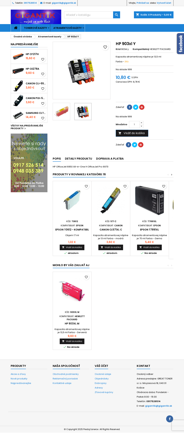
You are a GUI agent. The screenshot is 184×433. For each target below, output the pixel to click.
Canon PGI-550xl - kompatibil (36, 98)
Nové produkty (19, 378)
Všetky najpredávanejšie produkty (27, 127)
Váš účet (101, 366)
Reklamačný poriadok (65, 378)
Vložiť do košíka (131, 133)
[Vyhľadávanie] (92, 14)
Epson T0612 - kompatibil (72, 229)
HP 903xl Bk (72, 323)
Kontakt (143, 366)
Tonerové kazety (35, 28)
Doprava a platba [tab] (110, 159)
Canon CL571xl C (111, 229)
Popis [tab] (57, 159)
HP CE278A (32, 68)
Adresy (99, 387)
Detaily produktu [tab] (78, 159)
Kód (118, 49)
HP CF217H (32, 54)
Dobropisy (100, 383)
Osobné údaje (103, 374)
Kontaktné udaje (62, 383)
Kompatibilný (141, 49)
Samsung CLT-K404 (36, 113)
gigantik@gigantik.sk (64, 2)
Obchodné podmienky (66, 374)
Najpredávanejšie (24, 44)
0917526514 (30, 2)
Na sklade (121, 69)
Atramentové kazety (67, 28)
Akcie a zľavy (18, 374)
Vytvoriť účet (164, 2)
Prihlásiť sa (143, 2)
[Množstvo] (134, 124)
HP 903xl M (149, 323)
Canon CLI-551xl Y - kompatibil (36, 83)
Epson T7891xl (149, 229)
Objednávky (102, 378)
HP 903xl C (111, 323)
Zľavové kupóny (104, 392)
